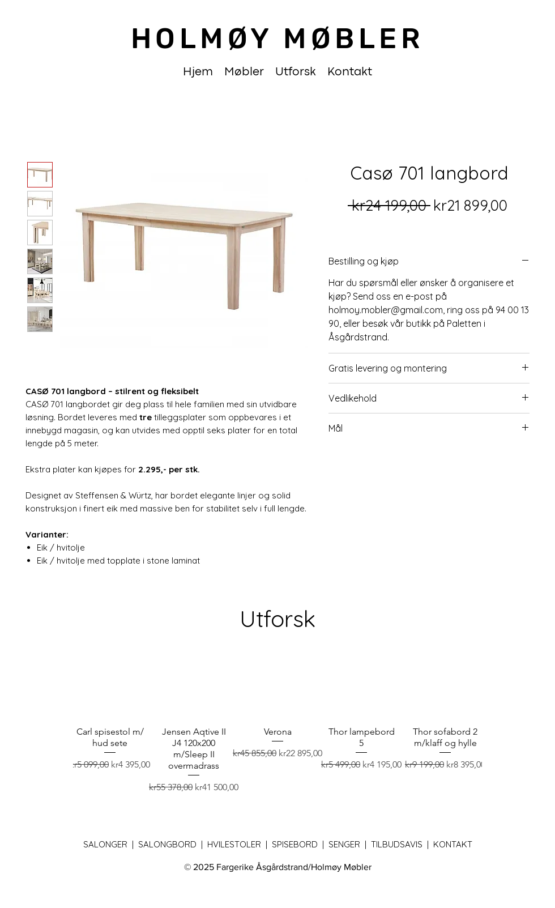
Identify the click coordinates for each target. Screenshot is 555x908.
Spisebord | (300, 844)
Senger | (349, 844)
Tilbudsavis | (402, 844)
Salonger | (110, 844)
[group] (277, 719)
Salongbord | (172, 844)
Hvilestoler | (239, 844)
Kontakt (452, 844)
